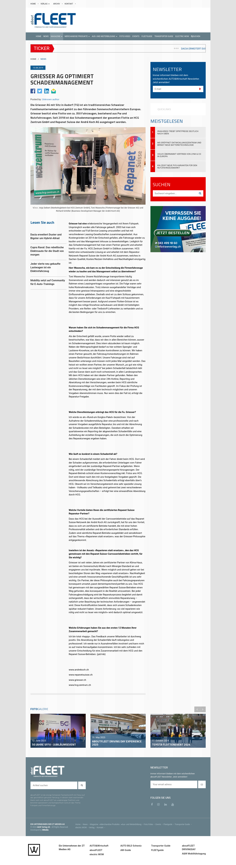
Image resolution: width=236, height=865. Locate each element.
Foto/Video (150, 824)
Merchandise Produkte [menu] (111, 824)
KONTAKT (69, 4)
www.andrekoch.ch (79, 669)
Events (159, 824)
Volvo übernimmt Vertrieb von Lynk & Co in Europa (179, 155)
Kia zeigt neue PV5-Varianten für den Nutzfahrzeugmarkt (177, 166)
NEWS (43, 59)
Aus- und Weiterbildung (133, 824)
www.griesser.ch (77, 680)
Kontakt (101, 827)
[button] (56, 36)
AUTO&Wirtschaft (99, 845)
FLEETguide (157, 850)
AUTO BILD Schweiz (131, 845)
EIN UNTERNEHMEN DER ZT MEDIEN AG (47, 824)
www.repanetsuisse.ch (81, 674)
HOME (33, 4)
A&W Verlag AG (44, 827)
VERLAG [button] (45, 4)
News (86, 824)
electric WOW (82, 827)
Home (79, 824)
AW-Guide (125, 850)
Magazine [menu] (95, 824)
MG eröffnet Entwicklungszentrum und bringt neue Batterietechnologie (179, 143)
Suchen (195, 36)
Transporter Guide (183, 824)
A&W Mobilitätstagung (194, 853)
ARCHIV (56, 4)
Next (203, 709)
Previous (197, 709)
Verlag (93, 827)
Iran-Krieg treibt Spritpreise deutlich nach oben (177, 132)
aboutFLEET (96, 850)
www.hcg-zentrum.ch (80, 685)
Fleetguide (169, 824)
